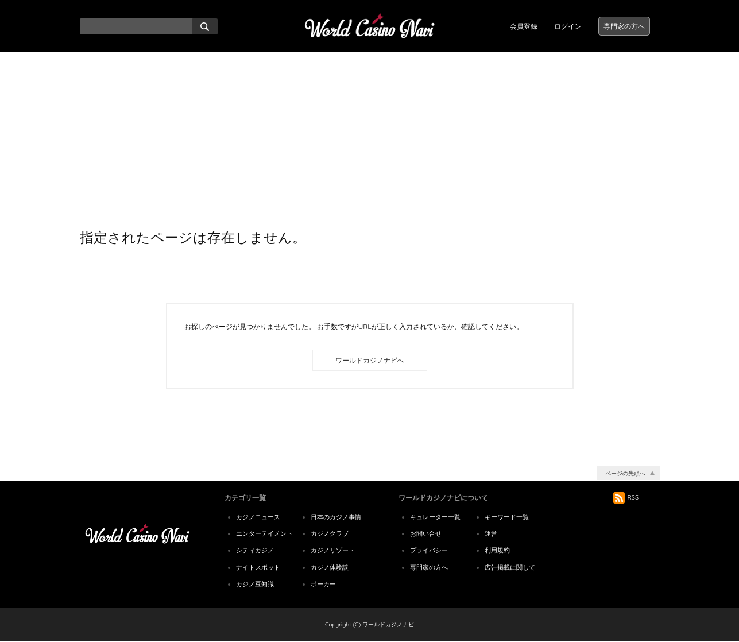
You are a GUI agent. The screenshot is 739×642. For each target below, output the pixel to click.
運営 (491, 533)
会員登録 (523, 26)
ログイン (568, 26)
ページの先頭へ (625, 473)
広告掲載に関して (510, 567)
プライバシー (429, 550)
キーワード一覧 (507, 517)
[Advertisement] (369, 137)
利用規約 (497, 550)
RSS (626, 497)
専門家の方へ (624, 26)
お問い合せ (426, 533)
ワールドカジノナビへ (369, 360)
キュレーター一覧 (435, 517)
